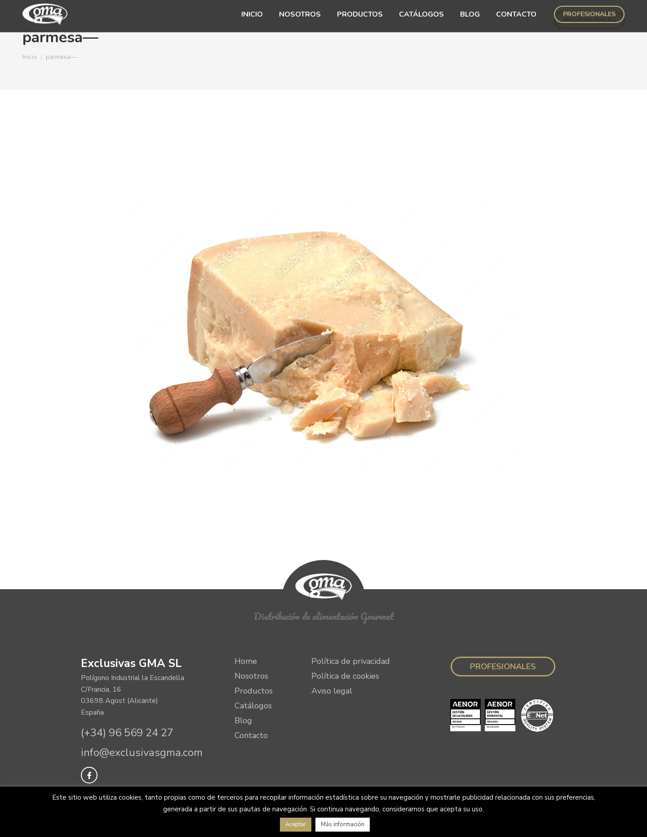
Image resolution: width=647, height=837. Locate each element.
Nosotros (251, 675)
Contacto (251, 735)
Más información (342, 824)
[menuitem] (252, 20)
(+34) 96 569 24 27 (127, 732)
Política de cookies (345, 675)
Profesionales (503, 666)
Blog (243, 720)
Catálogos (253, 705)
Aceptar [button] (295, 824)
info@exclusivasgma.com (142, 752)
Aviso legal (331, 690)
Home (246, 661)
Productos (254, 690)
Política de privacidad (350, 661)
